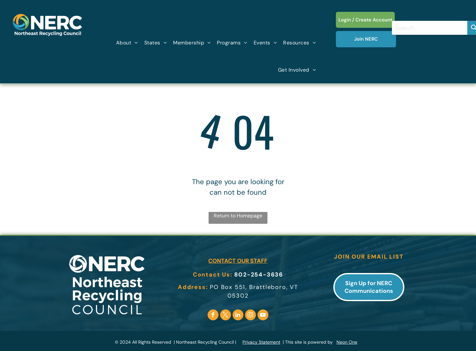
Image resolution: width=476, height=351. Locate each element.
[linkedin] (238, 315)
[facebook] (213, 315)
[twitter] (225, 315)
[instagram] (250, 315)
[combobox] (429, 28)
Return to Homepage (238, 215)
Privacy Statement (261, 342)
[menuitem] (127, 42)
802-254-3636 (258, 274)
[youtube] (263, 315)
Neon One (347, 342)
